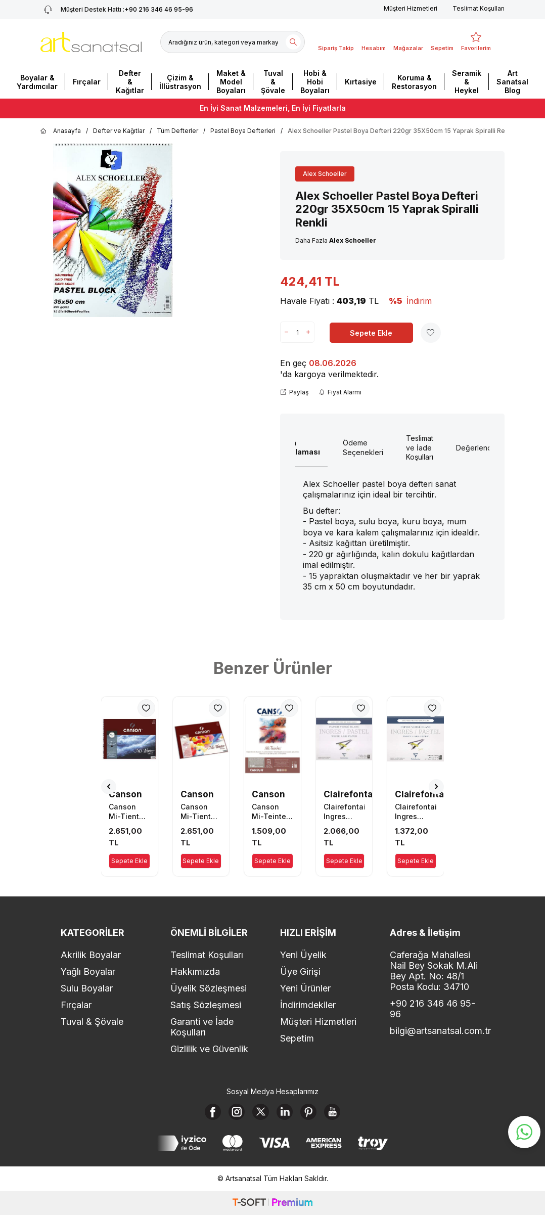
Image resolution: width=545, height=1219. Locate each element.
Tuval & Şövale (273, 82)
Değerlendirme (481, 447)
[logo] (91, 42)
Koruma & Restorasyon (414, 82)
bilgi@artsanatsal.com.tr (437, 1030)
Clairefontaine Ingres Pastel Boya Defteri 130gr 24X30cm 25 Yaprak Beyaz (415, 811)
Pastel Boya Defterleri (243, 130)
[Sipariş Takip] (336, 42)
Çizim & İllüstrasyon (180, 82)
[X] (259, 1114)
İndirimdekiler (308, 1005)
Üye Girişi (300, 971)
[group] (112, 230)
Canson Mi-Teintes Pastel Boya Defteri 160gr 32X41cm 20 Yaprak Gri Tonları (271, 811)
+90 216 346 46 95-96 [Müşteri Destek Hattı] (116, 10)
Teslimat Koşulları (478, 8)
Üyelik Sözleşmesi (208, 988)
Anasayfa (60, 131)
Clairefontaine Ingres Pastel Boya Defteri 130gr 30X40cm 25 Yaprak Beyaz (344, 811)
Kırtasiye (361, 81)
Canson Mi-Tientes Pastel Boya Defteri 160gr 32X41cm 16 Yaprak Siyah (129, 811)
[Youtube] (342, 1114)
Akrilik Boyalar (91, 955)
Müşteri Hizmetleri (410, 8)
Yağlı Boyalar (88, 971)
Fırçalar (87, 81)
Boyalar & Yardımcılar (37, 82)
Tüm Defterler (177, 130)
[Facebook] (203, 1114)
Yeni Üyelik (303, 955)
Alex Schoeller (325, 173)
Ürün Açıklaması (299, 447)
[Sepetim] (442, 42)
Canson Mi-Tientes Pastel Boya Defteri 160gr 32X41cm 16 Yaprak (200, 811)
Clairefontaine (355, 794)
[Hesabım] (373, 42)
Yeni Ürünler (305, 988)
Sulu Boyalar (87, 988)
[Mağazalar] (408, 42)
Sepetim (297, 1038)
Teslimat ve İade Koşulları (419, 448)
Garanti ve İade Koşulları (202, 1026)
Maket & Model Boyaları (231, 82)
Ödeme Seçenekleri (363, 447)
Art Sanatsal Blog (512, 82)
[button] (108, 786)
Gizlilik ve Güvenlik (209, 1049)
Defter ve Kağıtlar (119, 130)
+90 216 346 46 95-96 (432, 1008)
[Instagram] (231, 1114)
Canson (125, 794)
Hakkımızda (195, 971)
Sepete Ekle (371, 333)
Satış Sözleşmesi (205, 1005)
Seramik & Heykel (466, 82)
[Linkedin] (287, 1114)
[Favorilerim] (476, 42)
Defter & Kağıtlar (130, 82)
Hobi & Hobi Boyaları (315, 82)
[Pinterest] (314, 1114)
